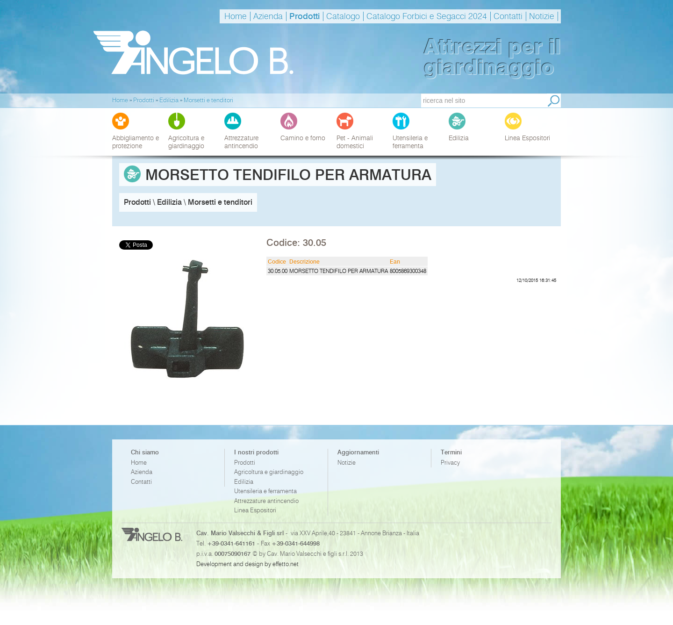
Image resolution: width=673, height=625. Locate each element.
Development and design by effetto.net (247, 564)
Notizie (541, 16)
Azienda (268, 16)
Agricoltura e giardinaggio (268, 471)
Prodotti (304, 16)
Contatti (508, 16)
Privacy (450, 462)
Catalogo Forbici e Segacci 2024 (426, 16)
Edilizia (243, 481)
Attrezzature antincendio (266, 500)
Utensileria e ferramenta (265, 491)
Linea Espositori (255, 510)
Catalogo (343, 16)
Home (235, 16)
